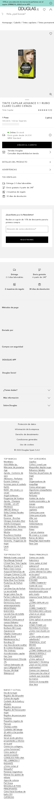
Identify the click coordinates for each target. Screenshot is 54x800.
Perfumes (33, 495)
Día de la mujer (10, 693)
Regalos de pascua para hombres (15, 716)
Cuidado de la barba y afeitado (14, 702)
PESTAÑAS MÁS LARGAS (40, 611)
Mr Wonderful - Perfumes (15, 526)
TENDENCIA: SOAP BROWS (37, 643)
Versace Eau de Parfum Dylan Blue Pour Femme (14, 578)
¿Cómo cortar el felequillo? (11, 767)
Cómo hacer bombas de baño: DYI (15, 793)
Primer (32, 529)
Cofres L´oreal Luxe (38, 464)
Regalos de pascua (12, 707)
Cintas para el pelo (37, 515)
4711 (6, 549)
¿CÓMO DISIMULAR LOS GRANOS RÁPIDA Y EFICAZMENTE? (40, 653)
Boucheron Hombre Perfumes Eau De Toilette (15, 536)
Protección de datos (27, 424)
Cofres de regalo (11, 698)
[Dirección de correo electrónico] (27, 229)
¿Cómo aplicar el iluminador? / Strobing (39, 660)
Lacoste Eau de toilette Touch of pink (14, 615)
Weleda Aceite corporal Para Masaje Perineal (14, 559)
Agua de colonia (11, 780)
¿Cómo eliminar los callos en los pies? (40, 573)
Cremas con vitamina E (39, 670)
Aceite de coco (36, 586)
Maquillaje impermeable (39, 541)
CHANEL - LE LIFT (11, 504)
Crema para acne (37, 512)
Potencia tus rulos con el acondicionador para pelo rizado (40, 591)
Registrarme (27, 240)
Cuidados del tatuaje (13, 729)
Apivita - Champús (12, 501)
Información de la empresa (27, 429)
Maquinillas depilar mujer (40, 467)
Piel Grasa (8, 783)
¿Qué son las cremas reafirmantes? (38, 666)
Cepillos (32, 462)
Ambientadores (36, 524)
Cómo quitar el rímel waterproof (38, 564)
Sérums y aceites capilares (36, 508)
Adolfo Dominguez (12, 524)
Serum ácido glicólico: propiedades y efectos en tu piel (14, 741)
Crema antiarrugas (37, 487)
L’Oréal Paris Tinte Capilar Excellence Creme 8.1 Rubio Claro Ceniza (15, 566)
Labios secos (35, 648)
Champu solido (10, 727)
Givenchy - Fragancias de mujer (15, 542)
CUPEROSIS (9, 797)
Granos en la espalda (38, 682)
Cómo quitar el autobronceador (11, 753)
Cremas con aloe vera (39, 569)
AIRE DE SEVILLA (11, 510)
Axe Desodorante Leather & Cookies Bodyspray (15, 646)
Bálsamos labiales (37, 470)
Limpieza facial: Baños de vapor (40, 598)
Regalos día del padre (14, 696)
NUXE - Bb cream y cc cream (13, 491)
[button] (27, 390)
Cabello (17, 22)
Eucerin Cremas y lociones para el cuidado (15, 482)
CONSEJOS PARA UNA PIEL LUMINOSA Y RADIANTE (14, 761)
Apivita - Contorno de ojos (13, 474)
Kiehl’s (6, 487)
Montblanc (8, 462)
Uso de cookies (27, 445)
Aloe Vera (33, 684)
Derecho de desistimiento (27, 434)
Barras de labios (36, 538)
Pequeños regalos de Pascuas (13, 722)
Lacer (6, 546)
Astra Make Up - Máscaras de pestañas (14, 466)
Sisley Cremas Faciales (14, 512)
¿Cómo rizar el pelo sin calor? (39, 632)
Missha (7, 532)
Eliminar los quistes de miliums (14, 776)
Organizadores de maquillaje (37, 482)
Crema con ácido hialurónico (36, 559)
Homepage (7, 22)
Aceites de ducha (37, 498)
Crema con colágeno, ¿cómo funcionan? (13, 747)
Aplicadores (34, 493)
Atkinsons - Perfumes (13, 479)
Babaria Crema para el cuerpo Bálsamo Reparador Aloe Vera (14, 622)
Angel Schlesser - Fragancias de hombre (14, 497)
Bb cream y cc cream (38, 535)
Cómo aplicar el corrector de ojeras (40, 621)
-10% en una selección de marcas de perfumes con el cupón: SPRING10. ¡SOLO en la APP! (22, 3)
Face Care (33, 543)
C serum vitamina (36, 532)
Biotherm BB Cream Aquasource (12, 629)
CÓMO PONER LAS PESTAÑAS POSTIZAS (38, 626)
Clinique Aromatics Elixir (14, 521)
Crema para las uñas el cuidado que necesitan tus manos (39, 676)
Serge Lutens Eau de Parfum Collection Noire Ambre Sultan (14, 597)
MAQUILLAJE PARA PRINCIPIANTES (12, 787)
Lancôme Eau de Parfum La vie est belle (14, 590)
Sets (31, 479)
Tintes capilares (29, 22)
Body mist (33, 521)
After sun (33, 518)
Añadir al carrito (27, 145)
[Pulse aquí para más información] (51, 3)
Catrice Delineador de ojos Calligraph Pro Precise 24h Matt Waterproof (13, 669)
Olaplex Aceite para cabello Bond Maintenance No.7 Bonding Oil (13, 638)
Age (6, 470)
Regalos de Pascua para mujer (14, 711)
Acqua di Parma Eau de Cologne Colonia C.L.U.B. (15, 573)
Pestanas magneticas (13, 772)
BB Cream (8, 515)
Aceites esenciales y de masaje (39, 502)
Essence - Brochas (12, 518)
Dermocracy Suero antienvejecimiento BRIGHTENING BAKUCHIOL (12, 607)
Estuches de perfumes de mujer (40, 474)
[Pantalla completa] (51, 94)
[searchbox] (27, 14)
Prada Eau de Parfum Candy (13, 584)
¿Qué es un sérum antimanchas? (37, 615)
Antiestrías (33, 526)
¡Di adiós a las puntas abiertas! (13, 733)
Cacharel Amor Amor (13, 529)
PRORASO (8, 507)
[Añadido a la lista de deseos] (51, 34)
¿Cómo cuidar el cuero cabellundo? (39, 638)
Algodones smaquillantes (40, 490)
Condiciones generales (27, 439)
